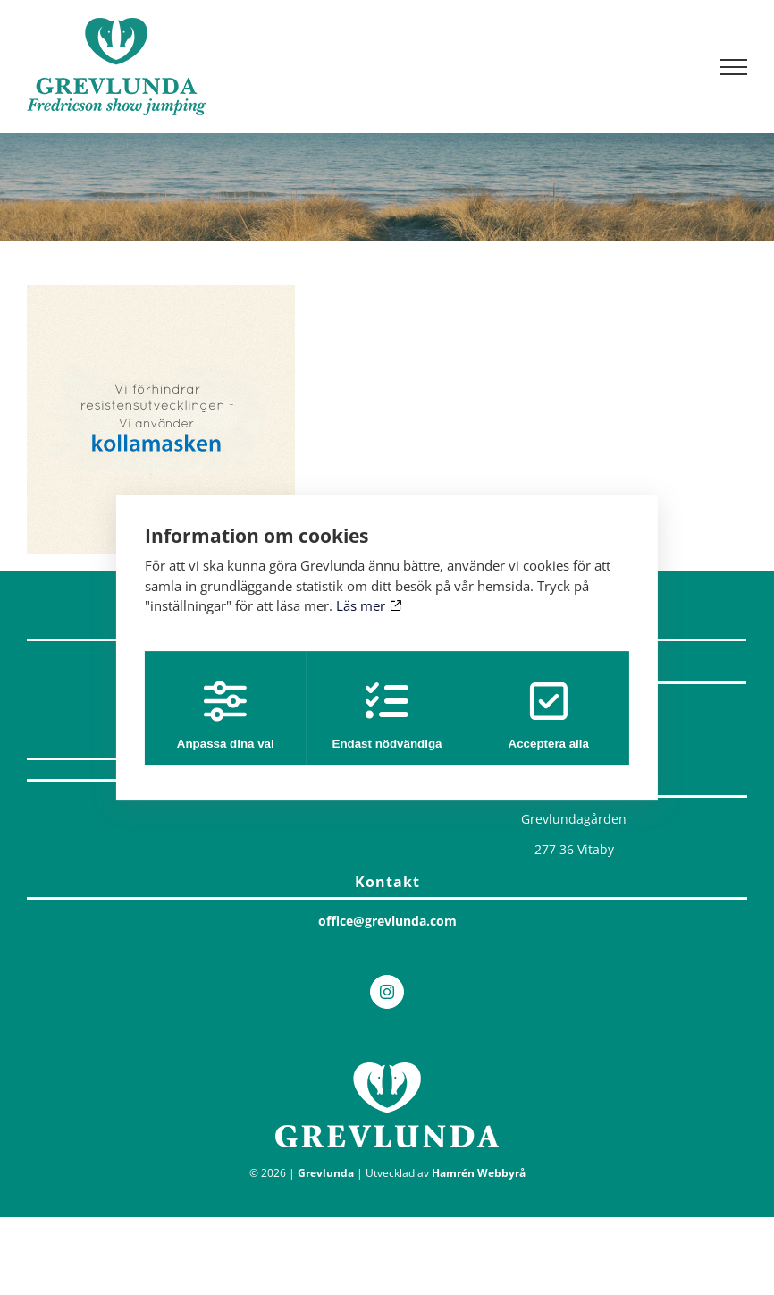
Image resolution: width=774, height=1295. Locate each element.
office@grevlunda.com (387, 920)
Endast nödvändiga (387, 715)
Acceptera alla (552, 715)
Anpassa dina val (222, 715)
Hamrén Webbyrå (479, 1173)
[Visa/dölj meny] (734, 67)
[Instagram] (387, 992)
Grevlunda (326, 1173)
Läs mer (368, 605)
